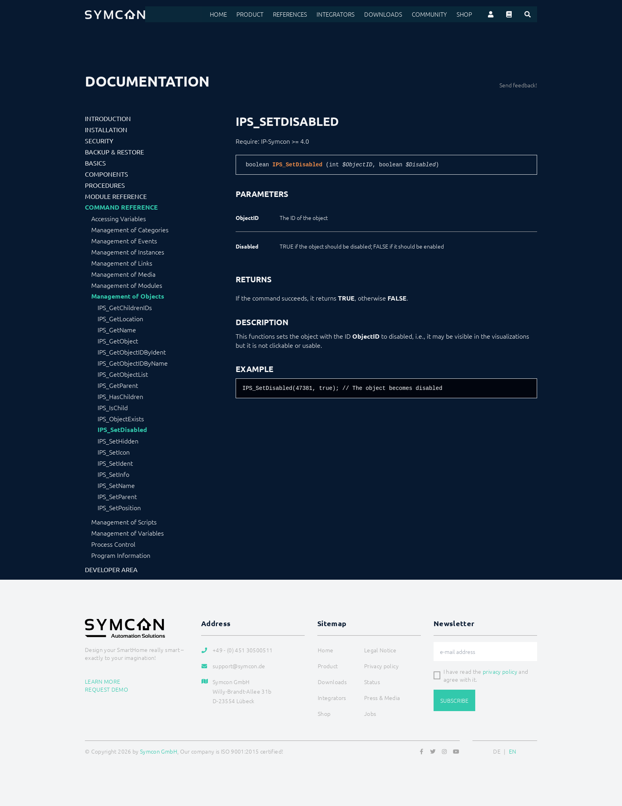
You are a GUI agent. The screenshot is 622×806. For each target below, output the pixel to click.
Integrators (343, 14)
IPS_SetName (116, 485)
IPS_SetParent (117, 496)
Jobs (370, 713)
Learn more (103, 681)
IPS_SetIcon (114, 452)
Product (261, 14)
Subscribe (454, 700)
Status (372, 682)
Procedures (105, 185)
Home (230, 14)
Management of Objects (127, 296)
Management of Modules (126, 285)
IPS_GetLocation (120, 318)
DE (497, 751)
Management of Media (123, 274)
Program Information (120, 555)
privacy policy (500, 671)
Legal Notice (380, 650)
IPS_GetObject (118, 341)
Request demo (106, 689)
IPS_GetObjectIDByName (133, 363)
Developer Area (111, 569)
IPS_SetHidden (118, 441)
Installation (106, 129)
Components (106, 174)
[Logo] (115, 14)
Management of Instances (127, 252)
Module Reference (116, 196)
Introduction (108, 118)
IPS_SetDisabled (122, 430)
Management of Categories (130, 229)
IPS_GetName (117, 330)
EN (512, 751)
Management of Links (121, 263)
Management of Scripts (124, 522)
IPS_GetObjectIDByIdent (132, 352)
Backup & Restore (114, 152)
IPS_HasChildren (120, 396)
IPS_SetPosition (119, 507)
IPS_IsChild (113, 407)
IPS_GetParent (118, 385)
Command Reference (121, 207)
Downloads (388, 14)
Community (431, 14)
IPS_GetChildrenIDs (125, 307)
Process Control (113, 544)
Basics (95, 163)
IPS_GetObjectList (123, 374)
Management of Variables (127, 533)
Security (99, 141)
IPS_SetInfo (113, 474)
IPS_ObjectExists (121, 418)
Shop (465, 14)
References (299, 14)
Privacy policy (381, 666)
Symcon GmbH (158, 751)
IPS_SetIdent (115, 463)
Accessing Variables (118, 218)
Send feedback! (518, 85)
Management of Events (124, 241)
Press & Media (382, 698)
